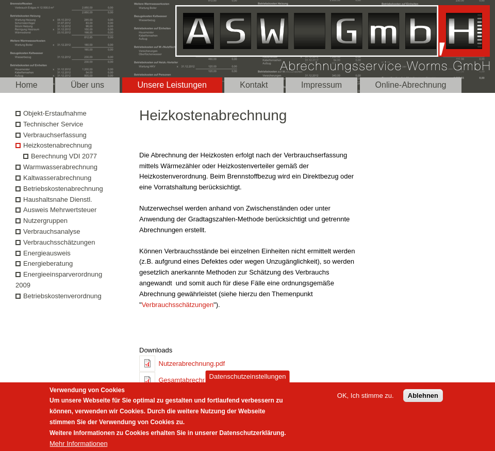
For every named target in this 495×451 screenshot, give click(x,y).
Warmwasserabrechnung (60, 167)
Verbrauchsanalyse (51, 231)
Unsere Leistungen (172, 84)
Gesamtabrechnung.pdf (194, 380)
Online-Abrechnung (411, 84)
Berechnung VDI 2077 (64, 156)
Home (26, 84)
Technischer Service (53, 124)
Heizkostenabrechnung (57, 145)
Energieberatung (48, 263)
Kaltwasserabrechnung (57, 178)
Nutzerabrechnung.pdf (192, 363)
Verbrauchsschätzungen (177, 305)
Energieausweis (47, 253)
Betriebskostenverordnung (62, 296)
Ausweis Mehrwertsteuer (59, 210)
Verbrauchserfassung (55, 135)
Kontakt (254, 84)
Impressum (321, 84)
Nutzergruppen (45, 220)
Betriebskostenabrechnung (63, 188)
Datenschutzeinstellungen (247, 380)
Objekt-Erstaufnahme (55, 113)
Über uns (87, 84)
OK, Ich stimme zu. (365, 400)
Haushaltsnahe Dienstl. (57, 199)
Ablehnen (423, 400)
